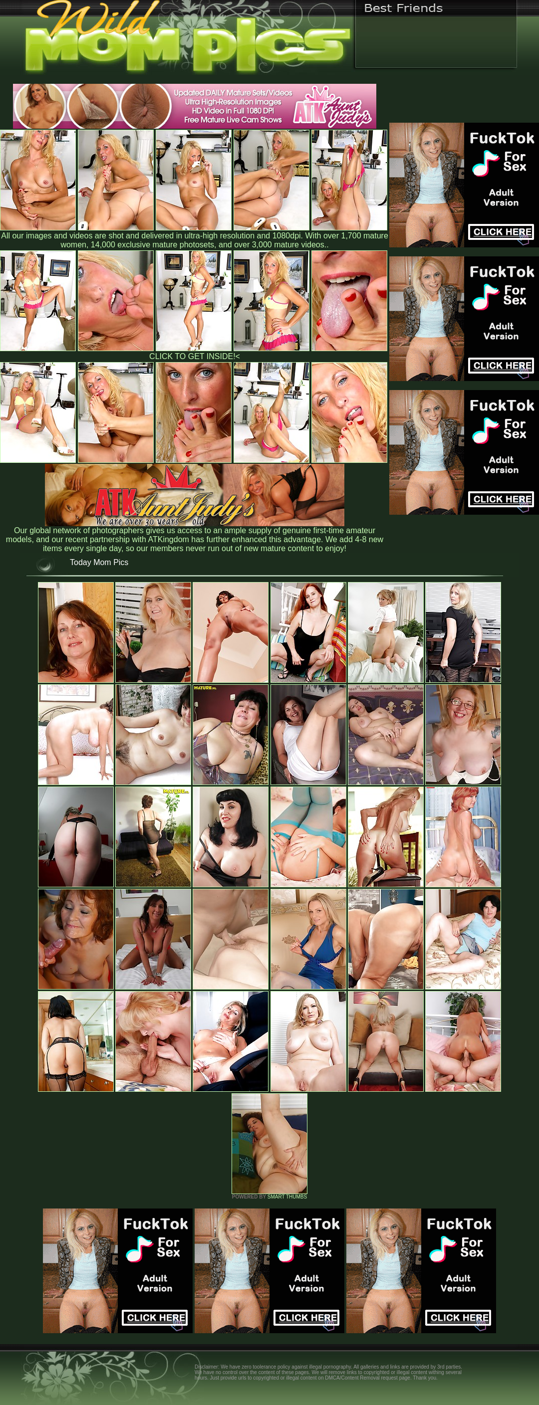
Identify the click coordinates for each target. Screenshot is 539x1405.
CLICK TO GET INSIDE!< (194, 356)
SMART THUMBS (287, 1197)
